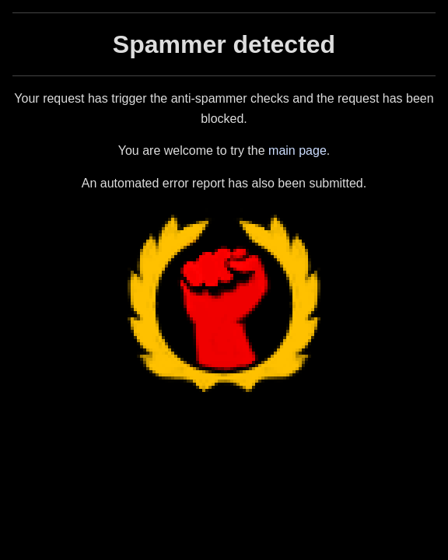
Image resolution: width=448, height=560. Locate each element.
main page (297, 150)
